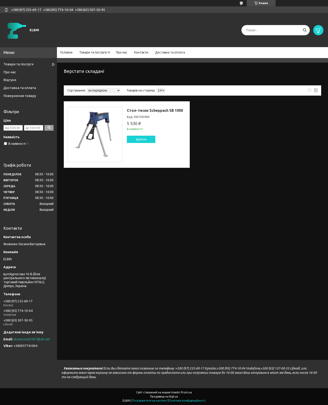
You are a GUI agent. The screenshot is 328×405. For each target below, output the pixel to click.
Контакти (141, 52)
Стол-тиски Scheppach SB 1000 (155, 110)
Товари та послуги (93, 52)
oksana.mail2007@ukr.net (31, 339)
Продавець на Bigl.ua (164, 396)
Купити (141, 139)
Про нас (121, 52)
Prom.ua (186, 392)
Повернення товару (19, 96)
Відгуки (9, 80)
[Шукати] (305, 30)
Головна (66, 52)
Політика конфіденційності (187, 400)
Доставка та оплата (170, 52)
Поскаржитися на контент (149, 400)
